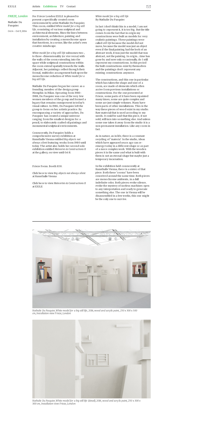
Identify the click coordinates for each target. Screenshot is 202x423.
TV (62, 6)
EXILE (12, 6)
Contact (70, 6)
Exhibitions (50, 6)
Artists (36, 6)
